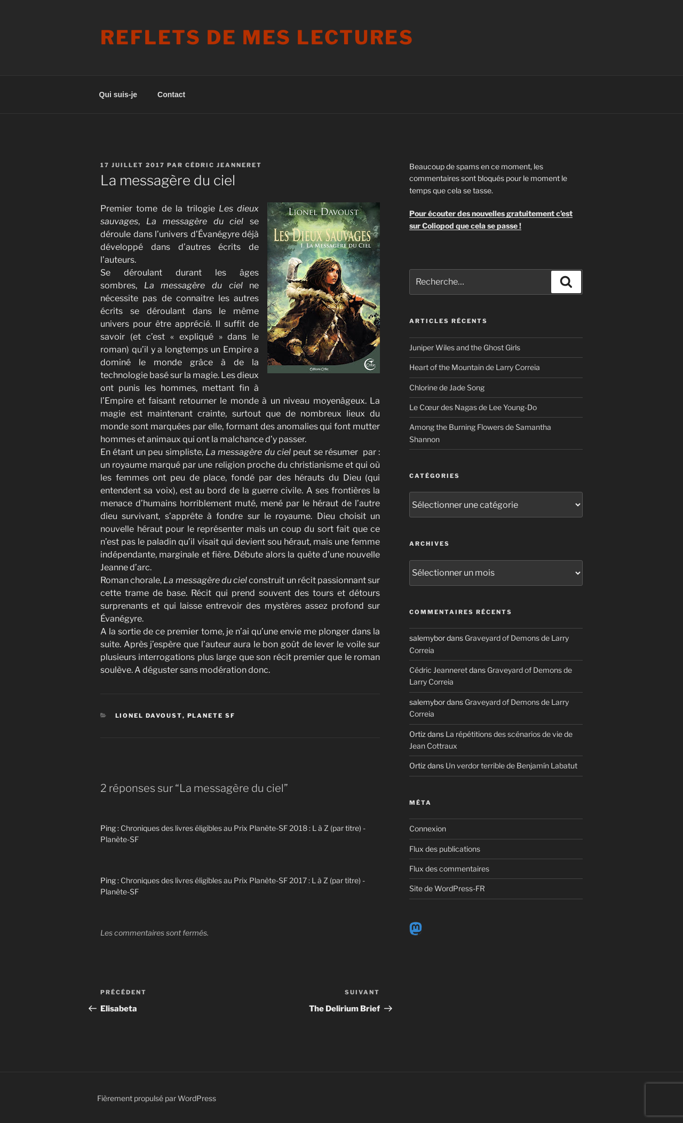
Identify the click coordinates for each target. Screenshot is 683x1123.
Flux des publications (444, 848)
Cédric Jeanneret (223, 165)
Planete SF (211, 715)
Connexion (427, 828)
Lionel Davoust (148, 715)
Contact (171, 94)
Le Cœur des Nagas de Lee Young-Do (473, 407)
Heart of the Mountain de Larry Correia (474, 367)
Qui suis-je (118, 94)
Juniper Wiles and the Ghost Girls (464, 347)
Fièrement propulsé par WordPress (156, 1098)
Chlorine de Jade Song (447, 387)
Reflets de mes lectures (257, 37)
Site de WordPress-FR (447, 888)
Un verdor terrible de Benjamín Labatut (511, 765)
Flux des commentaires (449, 868)
